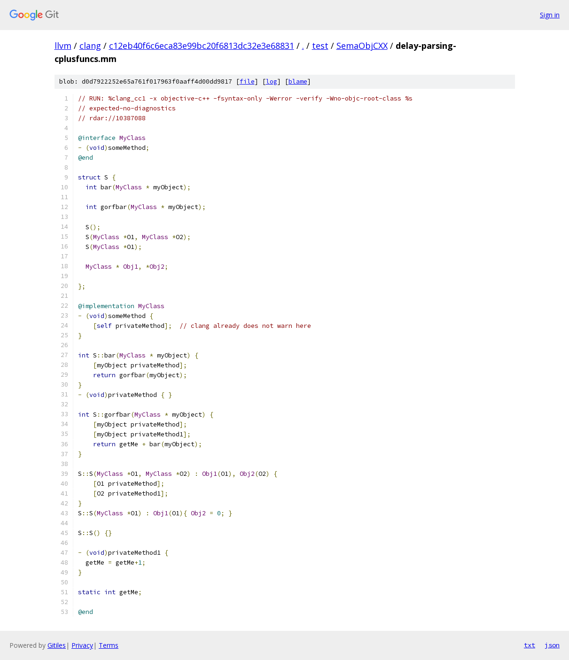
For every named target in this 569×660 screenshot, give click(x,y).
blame (297, 81)
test (320, 45)
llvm (63, 45)
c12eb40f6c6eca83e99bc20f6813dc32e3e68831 (201, 45)
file (247, 81)
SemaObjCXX (362, 45)
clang (90, 45)
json (552, 645)
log (271, 81)
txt (529, 645)
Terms (108, 645)
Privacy (82, 645)
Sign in (550, 14)
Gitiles (56, 645)
